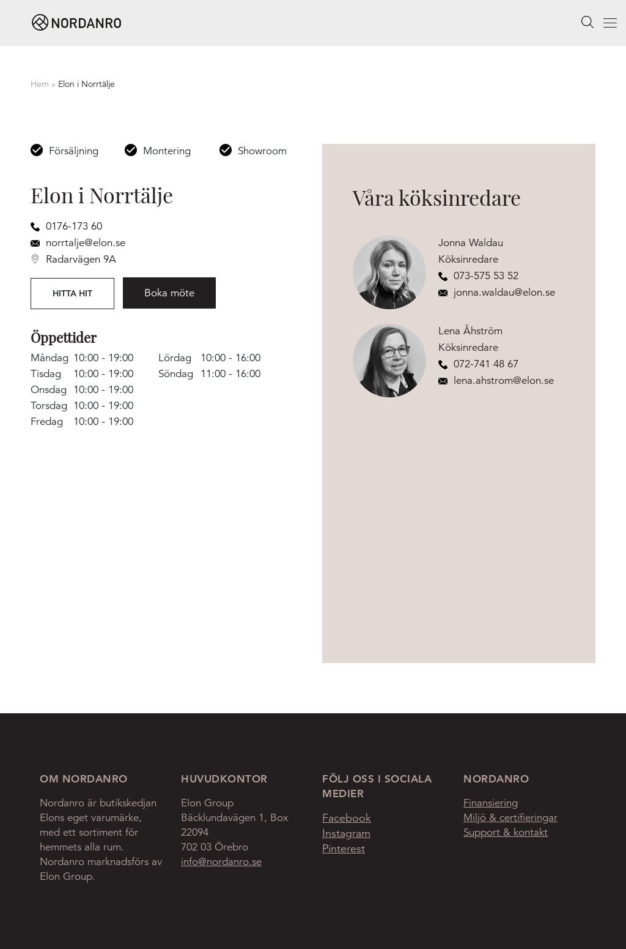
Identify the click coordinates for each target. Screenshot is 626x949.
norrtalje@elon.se (78, 242)
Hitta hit (72, 293)
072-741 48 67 (478, 364)
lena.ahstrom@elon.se (496, 380)
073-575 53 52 (478, 275)
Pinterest (343, 848)
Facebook (346, 818)
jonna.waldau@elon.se (496, 292)
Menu (596, 24)
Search (587, 22)
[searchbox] (587, 22)
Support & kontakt (505, 832)
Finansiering (490, 803)
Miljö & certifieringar (510, 817)
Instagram (346, 833)
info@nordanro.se (221, 861)
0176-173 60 (66, 226)
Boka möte (169, 293)
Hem (40, 83)
